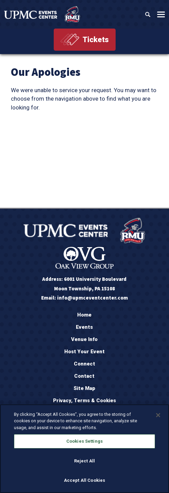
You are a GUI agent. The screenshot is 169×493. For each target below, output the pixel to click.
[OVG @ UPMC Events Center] (42, 14)
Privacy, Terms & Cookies (84, 400)
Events (84, 327)
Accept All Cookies (84, 480)
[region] (84, 448)
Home (84, 315)
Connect (84, 364)
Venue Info (84, 339)
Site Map (84, 388)
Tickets (96, 39)
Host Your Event (84, 351)
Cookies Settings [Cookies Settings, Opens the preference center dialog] (84, 441)
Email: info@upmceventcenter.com (84, 297)
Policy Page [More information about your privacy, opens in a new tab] (112, 427)
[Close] (158, 415)
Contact (84, 376)
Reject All (84, 460)
